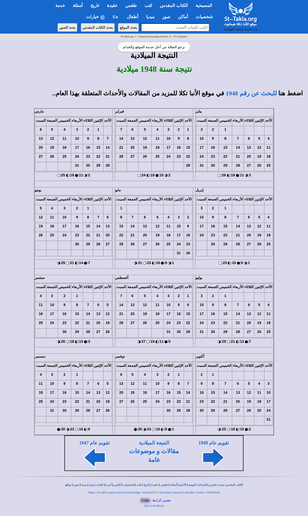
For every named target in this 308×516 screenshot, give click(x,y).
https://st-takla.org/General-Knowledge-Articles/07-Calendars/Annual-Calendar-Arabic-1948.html (154, 492)
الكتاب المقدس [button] (174, 5)
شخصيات (128, 484)
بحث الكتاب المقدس (98, 27)
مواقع (68, 484)
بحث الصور (67, 27)
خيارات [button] (95, 17)
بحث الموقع (128, 27)
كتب (138, 484)
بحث (221, 484)
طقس (164, 484)
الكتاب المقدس (234, 484)
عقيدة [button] (112, 5)
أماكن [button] (183, 16)
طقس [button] (131, 5)
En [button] (116, 16)
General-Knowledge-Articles (153, 36)
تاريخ (146, 484)
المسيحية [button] (204, 5)
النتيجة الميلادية (154, 443)
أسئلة (173, 484)
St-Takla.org (127, 36)
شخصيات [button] (206, 16)
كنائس (117, 484)
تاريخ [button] (94, 5)
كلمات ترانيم (96, 484)
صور (76, 484)
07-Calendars (180, 36)
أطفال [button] (132, 16)
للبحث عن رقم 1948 (251, 93)
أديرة (108, 484)
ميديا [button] (150, 16)
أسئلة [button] (78, 5)
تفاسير (213, 484)
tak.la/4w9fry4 (154, 506)
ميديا (84, 484)
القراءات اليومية (197, 484)
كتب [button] (148, 5)
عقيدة (154, 484)
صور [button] (166, 16)
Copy (145, 500)
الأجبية (182, 484)
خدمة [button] (60, 5)
